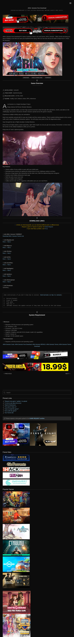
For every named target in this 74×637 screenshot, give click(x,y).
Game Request (49, 226)
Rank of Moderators (10, 405)
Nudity (52, 10)
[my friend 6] (16, 475)
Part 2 (9, 242)
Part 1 (4, 242)
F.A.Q (46, 228)
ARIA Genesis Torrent (52, 344)
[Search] (37, 392)
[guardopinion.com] (16, 457)
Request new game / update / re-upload (16, 401)
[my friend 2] (16, 464)
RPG (57, 10)
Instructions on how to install (50, 295)
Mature (47, 10)
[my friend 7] (16, 482)
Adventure (40, 10)
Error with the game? (11, 411)
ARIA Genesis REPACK (39, 344)
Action (33, 10)
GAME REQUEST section (36, 418)
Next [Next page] (68, 373)
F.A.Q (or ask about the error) (13, 403)
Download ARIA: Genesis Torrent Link (13, 236)
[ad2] (15, 602)
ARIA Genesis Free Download (23, 344)
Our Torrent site (9, 412)
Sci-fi (61, 10)
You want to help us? (10, 407)
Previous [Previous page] (8, 373)
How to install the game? (12, 409)
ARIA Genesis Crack (8, 344)
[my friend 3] (16, 469)
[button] (70, 3)
